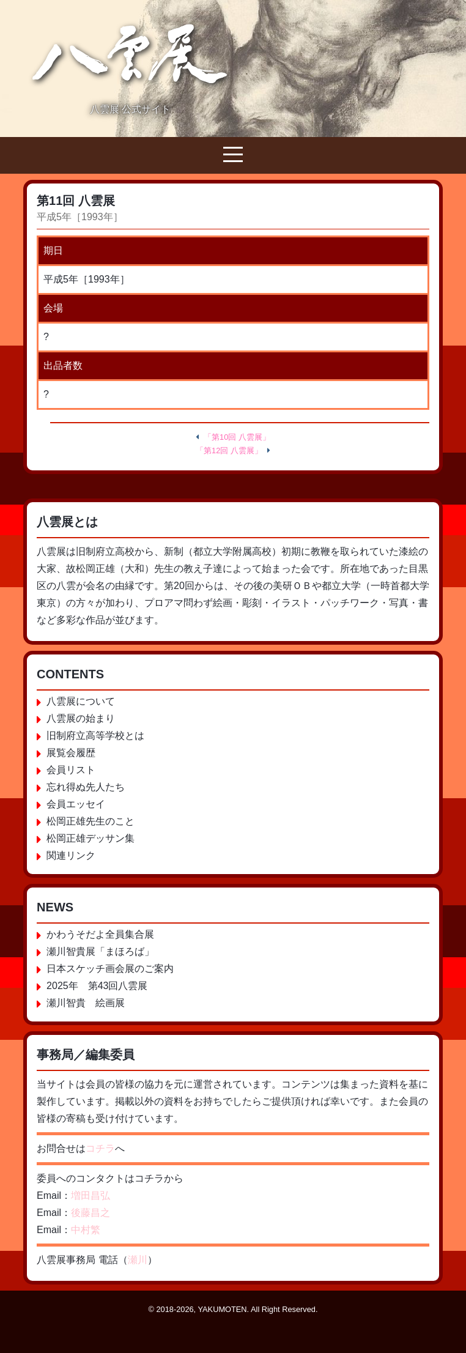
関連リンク (70, 855)
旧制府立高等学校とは (95, 735)
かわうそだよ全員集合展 (100, 934)
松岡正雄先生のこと (90, 821)
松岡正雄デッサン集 (90, 838)
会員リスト (70, 770)
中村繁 (85, 1230)
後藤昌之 (90, 1212)
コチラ (100, 1148)
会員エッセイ (75, 804)
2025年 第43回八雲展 (96, 985)
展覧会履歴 (70, 752)
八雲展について (80, 701)
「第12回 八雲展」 (229, 450)
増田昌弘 (90, 1195)
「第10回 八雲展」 (237, 437)
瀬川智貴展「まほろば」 (100, 951)
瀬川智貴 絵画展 (85, 1003)
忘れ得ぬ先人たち (85, 787)
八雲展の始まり (80, 718)
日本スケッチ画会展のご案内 (110, 968)
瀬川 (137, 1260)
